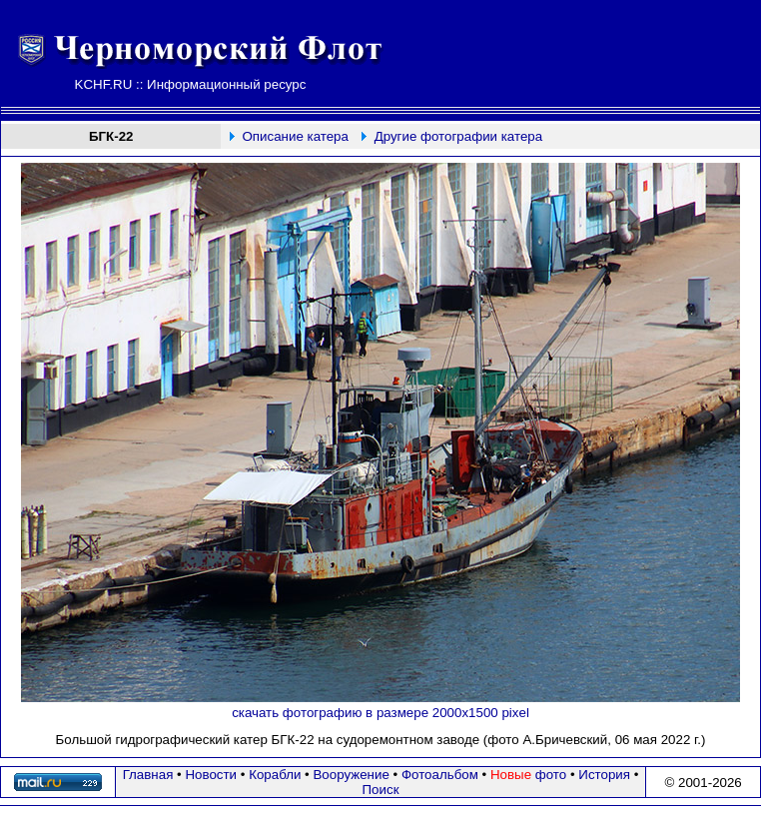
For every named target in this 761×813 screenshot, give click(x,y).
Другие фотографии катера (459, 136)
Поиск (381, 789)
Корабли (275, 774)
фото (528, 774)
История (604, 774)
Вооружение (350, 774)
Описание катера (295, 136)
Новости (211, 774)
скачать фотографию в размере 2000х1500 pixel (380, 712)
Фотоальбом (439, 774)
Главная (148, 774)
